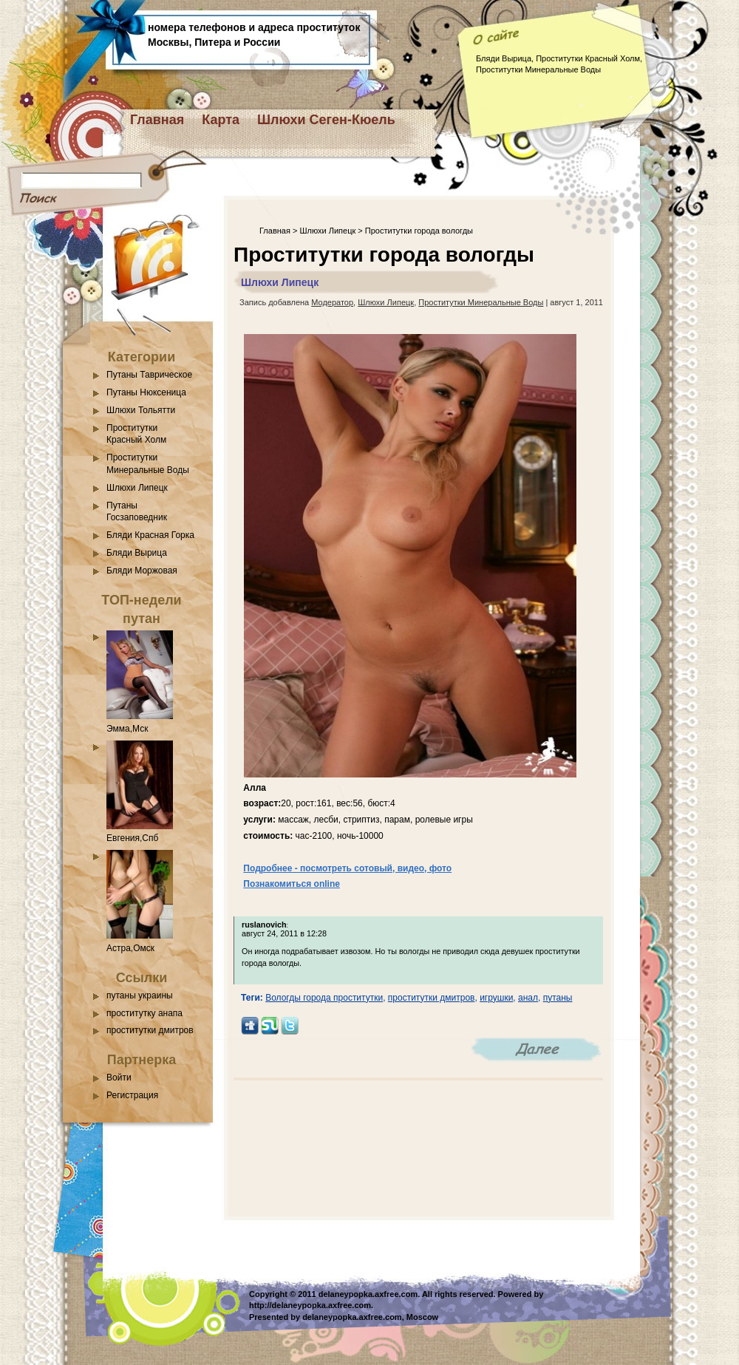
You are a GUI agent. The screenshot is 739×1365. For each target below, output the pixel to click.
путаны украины (139, 995)
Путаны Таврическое (149, 375)
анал (528, 998)
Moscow (422, 1317)
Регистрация (132, 1095)
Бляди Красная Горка (150, 535)
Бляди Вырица (136, 553)
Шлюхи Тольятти (140, 410)
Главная (157, 119)
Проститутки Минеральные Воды (480, 302)
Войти (119, 1077)
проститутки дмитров (150, 1030)
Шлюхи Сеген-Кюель (326, 119)
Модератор (332, 302)
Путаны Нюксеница (146, 392)
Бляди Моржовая (141, 570)
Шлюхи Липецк (137, 488)
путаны (558, 998)
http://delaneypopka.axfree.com (310, 1305)
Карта (220, 119)
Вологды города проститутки (324, 998)
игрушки (496, 998)
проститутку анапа (144, 1013)
